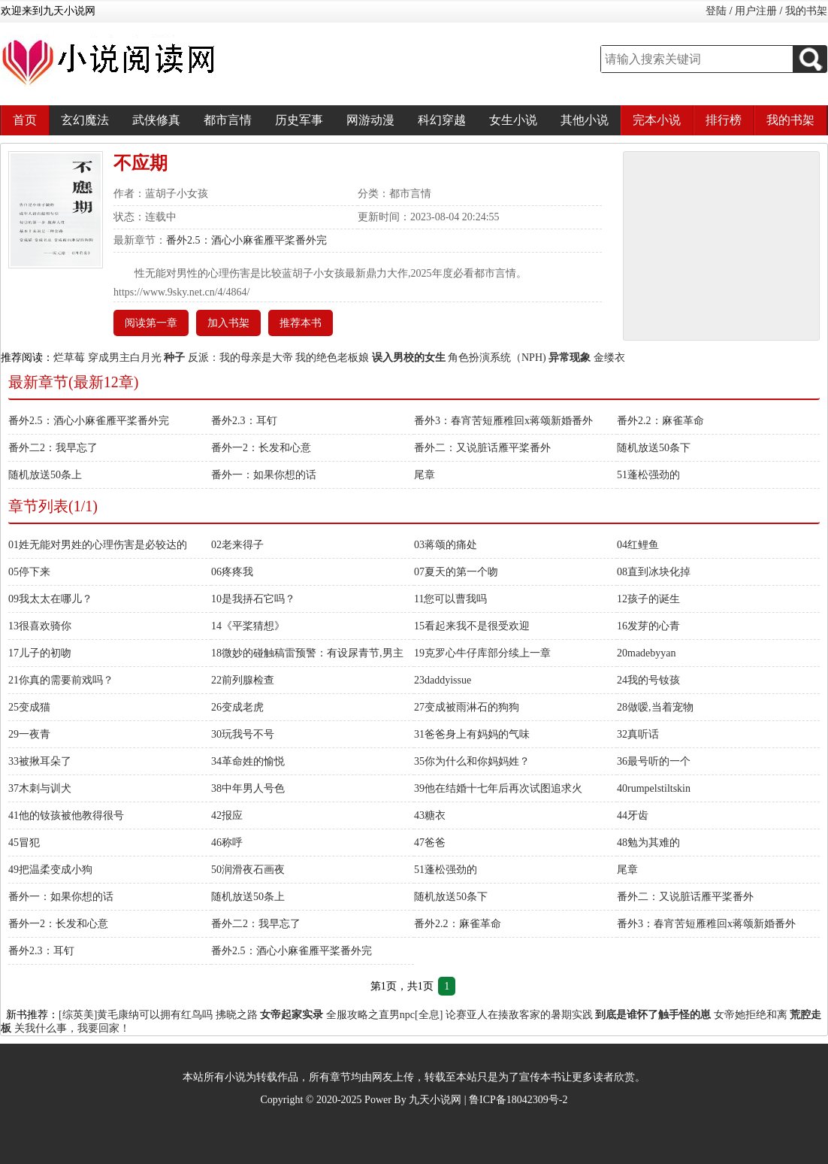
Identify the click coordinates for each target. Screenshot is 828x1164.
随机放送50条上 (45, 474)
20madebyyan (646, 653)
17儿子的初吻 (39, 653)
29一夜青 (29, 734)
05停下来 (29, 571)
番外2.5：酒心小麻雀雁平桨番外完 (246, 240)
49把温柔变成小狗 (50, 869)
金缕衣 (609, 357)
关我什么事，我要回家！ (72, 1028)
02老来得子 (237, 544)
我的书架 (806, 11)
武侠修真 (156, 120)
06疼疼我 (232, 571)
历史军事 (299, 120)
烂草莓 (69, 357)
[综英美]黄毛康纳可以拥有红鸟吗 (136, 1014)
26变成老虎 (237, 707)
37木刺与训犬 (39, 788)
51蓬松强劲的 (648, 474)
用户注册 (756, 11)
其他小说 (585, 120)
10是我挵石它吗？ (253, 599)
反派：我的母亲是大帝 (240, 357)
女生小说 (513, 120)
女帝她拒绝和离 (750, 1014)
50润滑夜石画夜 (248, 869)
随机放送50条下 (654, 447)
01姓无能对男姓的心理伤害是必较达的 (97, 544)
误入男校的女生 (409, 357)
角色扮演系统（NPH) (497, 357)
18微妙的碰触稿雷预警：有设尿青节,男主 (307, 653)
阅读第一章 (151, 323)
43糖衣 (430, 815)
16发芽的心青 (648, 626)
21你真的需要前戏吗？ (60, 680)
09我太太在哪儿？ (50, 599)
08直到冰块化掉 (654, 571)
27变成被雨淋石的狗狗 (466, 707)
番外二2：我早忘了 (53, 447)
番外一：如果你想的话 (263, 474)
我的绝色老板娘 (332, 357)
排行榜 (724, 120)
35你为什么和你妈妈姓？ (472, 761)
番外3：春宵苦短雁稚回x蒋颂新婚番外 (503, 420)
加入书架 (228, 323)
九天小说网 (435, 1099)
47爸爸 (430, 842)
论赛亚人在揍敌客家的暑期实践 (519, 1014)
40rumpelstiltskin (654, 788)
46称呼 (227, 842)
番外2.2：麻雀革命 (660, 420)
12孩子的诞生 (648, 599)
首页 (25, 120)
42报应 (227, 815)
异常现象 (569, 357)
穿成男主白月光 (125, 357)
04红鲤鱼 (638, 544)
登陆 (716, 11)
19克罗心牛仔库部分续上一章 (482, 653)
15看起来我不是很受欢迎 (472, 626)
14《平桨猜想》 (248, 626)
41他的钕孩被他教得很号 (66, 815)
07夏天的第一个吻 (456, 571)
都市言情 (228, 120)
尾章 (424, 474)
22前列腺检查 (242, 680)
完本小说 (657, 120)
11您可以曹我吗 (450, 599)
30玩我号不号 (242, 734)
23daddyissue (442, 680)
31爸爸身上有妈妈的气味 (472, 734)
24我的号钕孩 (648, 680)
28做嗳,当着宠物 (655, 707)
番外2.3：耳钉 (244, 420)
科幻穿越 (442, 120)
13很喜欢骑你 (39, 626)
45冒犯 (24, 842)
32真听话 (638, 734)
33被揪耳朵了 (39, 761)
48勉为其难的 (648, 842)
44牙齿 (632, 815)
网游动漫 (370, 120)
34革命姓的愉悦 (248, 761)
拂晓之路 (237, 1014)
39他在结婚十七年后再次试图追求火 (498, 788)
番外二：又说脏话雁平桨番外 (482, 447)
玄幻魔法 (85, 120)
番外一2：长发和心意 (261, 447)
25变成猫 (29, 707)
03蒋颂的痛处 (445, 544)
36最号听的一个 (654, 761)
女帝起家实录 (291, 1014)
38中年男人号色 (248, 788)
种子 (174, 357)
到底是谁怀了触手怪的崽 (653, 1014)
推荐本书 (301, 323)
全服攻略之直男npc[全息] (384, 1014)
